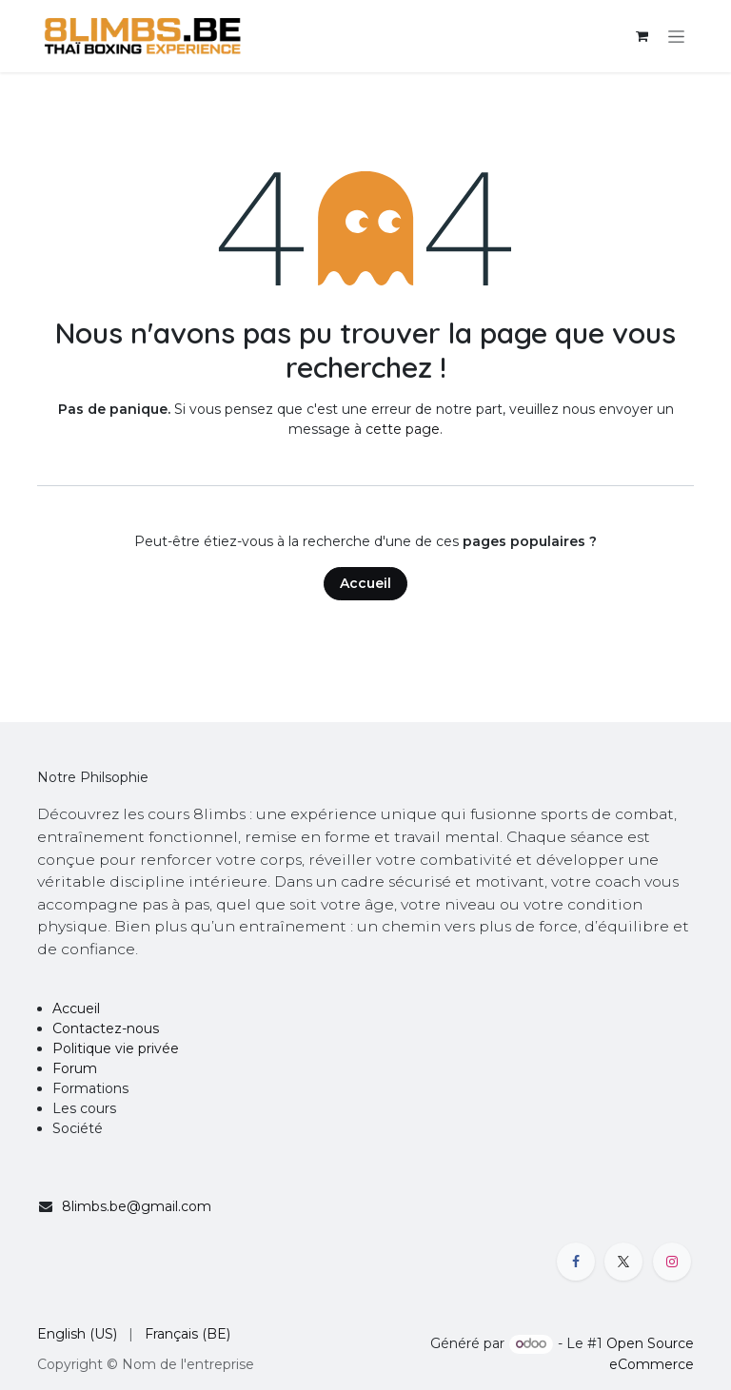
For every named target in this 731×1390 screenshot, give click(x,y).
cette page (403, 429)
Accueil (365, 583)
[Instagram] (672, 1262)
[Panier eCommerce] (641, 36)
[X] (623, 1262)
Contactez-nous (105, 1028)
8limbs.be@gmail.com (136, 1206)
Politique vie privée (115, 1048)
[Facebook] (576, 1262)
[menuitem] (77, 1334)
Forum (74, 1068)
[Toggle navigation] (676, 36)
